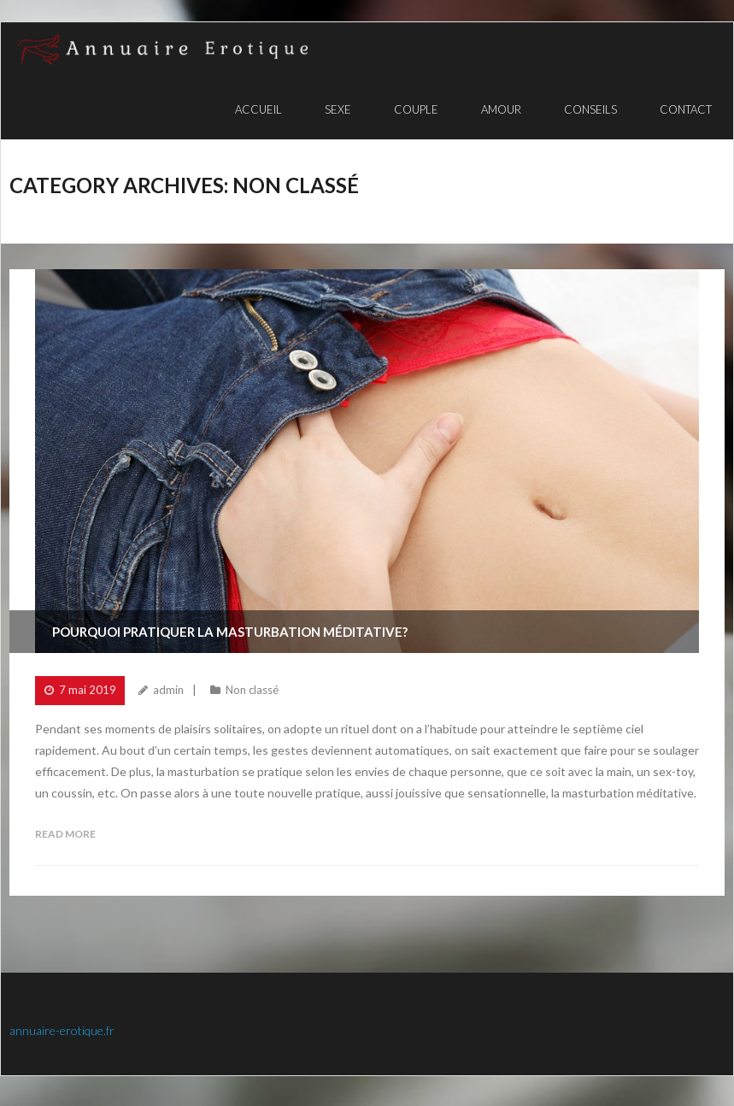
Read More (65, 833)
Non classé (252, 690)
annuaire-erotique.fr (62, 1030)
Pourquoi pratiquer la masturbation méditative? (230, 631)
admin (168, 690)
